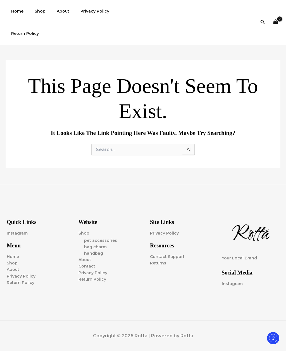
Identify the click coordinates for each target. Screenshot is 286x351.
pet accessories (100, 240)
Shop (35, 11)
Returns (158, 263)
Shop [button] (83, 233)
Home (15, 11)
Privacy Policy (83, 11)
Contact (86, 266)
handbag (93, 253)
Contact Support (167, 256)
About (54, 11)
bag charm (95, 246)
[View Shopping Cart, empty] (275, 22)
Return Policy (23, 33)
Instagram (17, 233)
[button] (262, 22)
